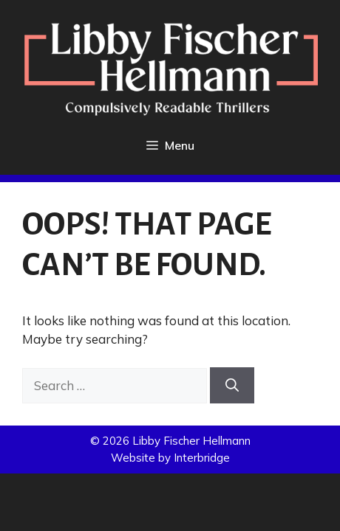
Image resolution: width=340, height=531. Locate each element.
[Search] (232, 385)
